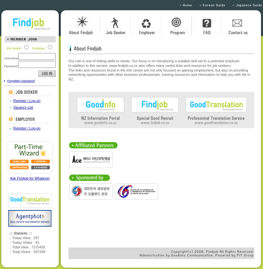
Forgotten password (21, 80)
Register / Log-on (27, 101)
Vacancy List (23, 107)
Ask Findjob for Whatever (30, 178)
